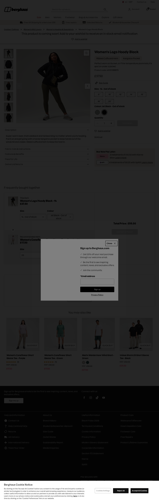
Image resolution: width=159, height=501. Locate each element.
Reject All (121, 490)
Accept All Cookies (139, 490)
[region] (79, 491)
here (75, 496)
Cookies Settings (103, 490)
